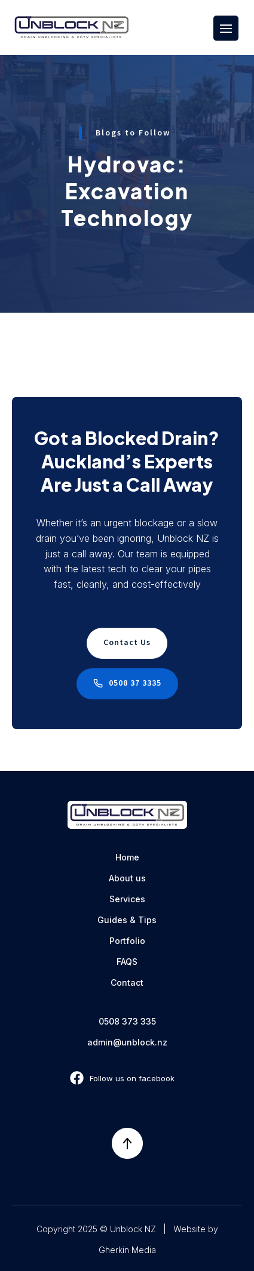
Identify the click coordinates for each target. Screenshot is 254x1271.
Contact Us (127, 643)
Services (127, 899)
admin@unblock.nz (127, 1042)
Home (127, 857)
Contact (127, 982)
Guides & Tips (127, 920)
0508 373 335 (127, 1021)
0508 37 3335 (135, 683)
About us (127, 878)
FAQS (127, 962)
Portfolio (127, 941)
